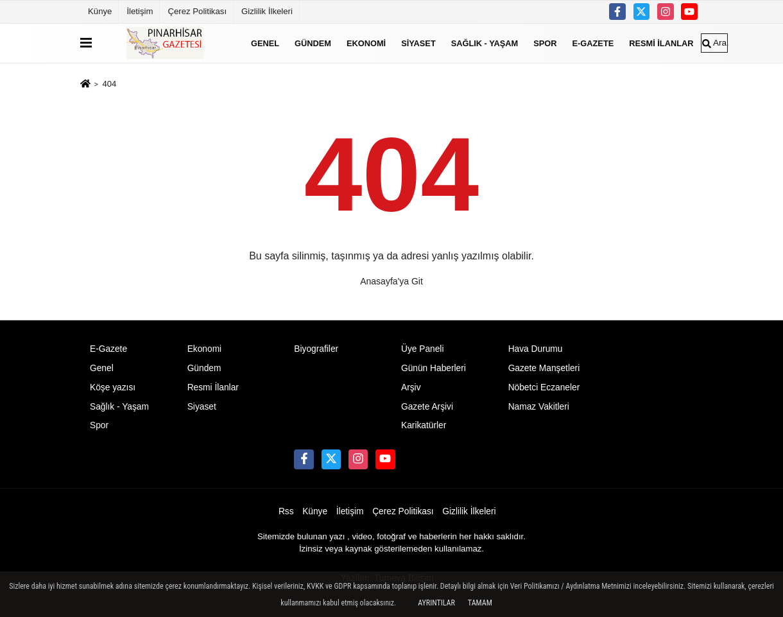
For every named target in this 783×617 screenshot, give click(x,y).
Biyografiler (316, 349)
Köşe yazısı (112, 387)
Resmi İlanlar (661, 43)
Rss (286, 511)
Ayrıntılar (436, 602)
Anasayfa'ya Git (391, 281)
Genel (265, 43)
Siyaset (418, 43)
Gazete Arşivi (427, 407)
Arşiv (411, 387)
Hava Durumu (535, 349)
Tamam (480, 602)
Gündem (313, 43)
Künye (100, 11)
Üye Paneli (422, 349)
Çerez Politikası (197, 11)
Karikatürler (423, 425)
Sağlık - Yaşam (485, 43)
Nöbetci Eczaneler (544, 387)
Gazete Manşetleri (544, 368)
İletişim (139, 11)
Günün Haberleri (433, 368)
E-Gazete (593, 43)
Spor (544, 43)
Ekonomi (366, 43)
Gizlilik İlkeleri (267, 11)
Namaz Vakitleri (538, 407)
